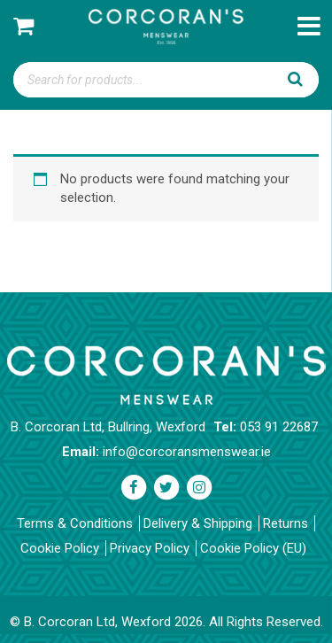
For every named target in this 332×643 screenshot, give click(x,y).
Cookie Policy (59, 548)
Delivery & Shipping (197, 523)
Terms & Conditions (75, 523)
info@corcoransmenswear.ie (187, 452)
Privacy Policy (149, 548)
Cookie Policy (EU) (253, 548)
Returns (285, 523)
